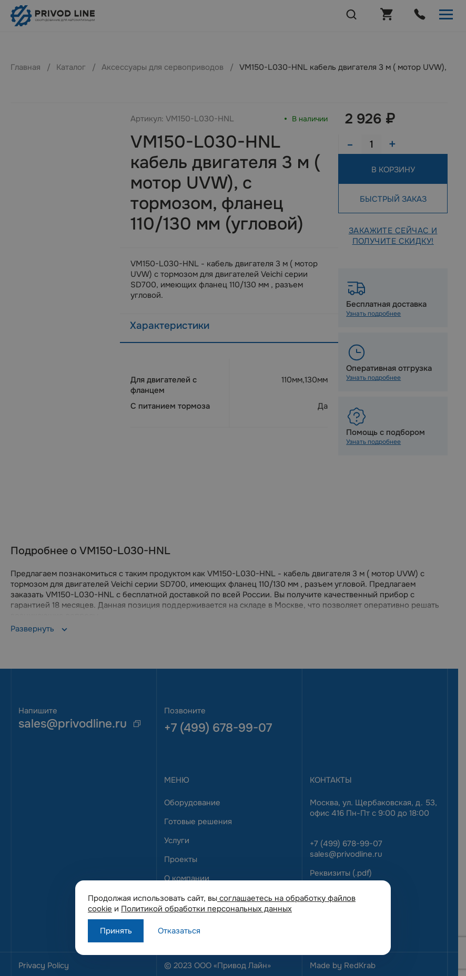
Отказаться (179, 931)
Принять (116, 931)
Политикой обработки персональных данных (206, 909)
